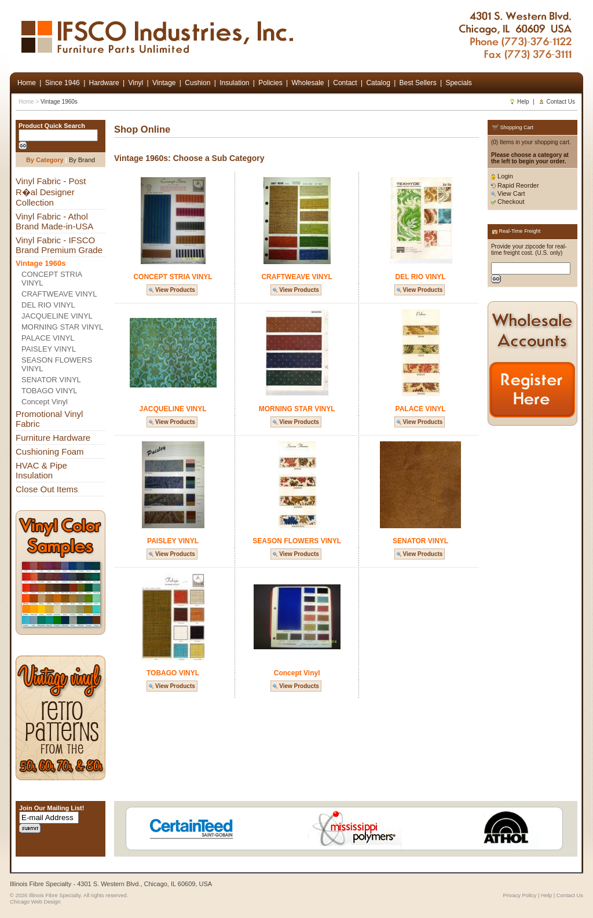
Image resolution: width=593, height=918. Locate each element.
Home (26, 101)
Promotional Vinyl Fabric (49, 419)
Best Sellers (418, 83)
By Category (45, 159)
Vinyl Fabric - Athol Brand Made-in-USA (54, 221)
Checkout (508, 201)
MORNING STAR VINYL (62, 327)
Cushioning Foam (50, 451)
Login (502, 176)
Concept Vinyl (44, 401)
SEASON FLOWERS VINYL (56, 364)
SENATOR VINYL (51, 379)
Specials (458, 83)
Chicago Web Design (35, 902)
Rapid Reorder (515, 185)
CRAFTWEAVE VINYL (59, 294)
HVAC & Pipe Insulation (41, 470)
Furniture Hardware (53, 437)
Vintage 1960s (59, 101)
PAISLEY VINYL (48, 349)
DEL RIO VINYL (48, 305)
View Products (172, 290)
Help (519, 101)
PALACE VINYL (48, 338)
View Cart (508, 193)
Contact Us (557, 101)
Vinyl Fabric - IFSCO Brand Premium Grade (59, 245)
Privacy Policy (519, 895)
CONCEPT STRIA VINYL (51, 278)
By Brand (82, 159)
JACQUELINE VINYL (57, 316)
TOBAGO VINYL (49, 390)
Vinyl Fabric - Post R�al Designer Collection (51, 191)
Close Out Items (47, 489)
